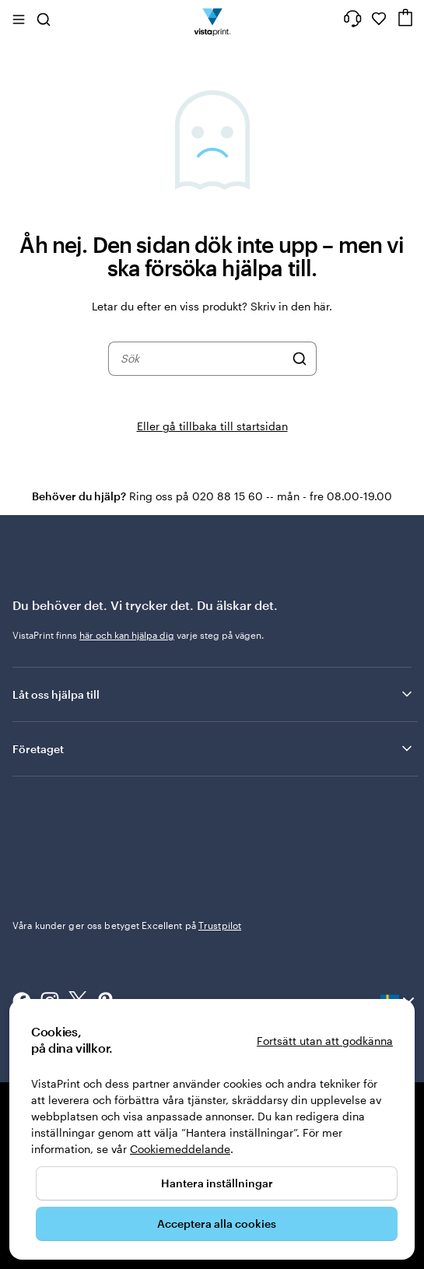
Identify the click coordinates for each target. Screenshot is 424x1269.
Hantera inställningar (217, 1183)
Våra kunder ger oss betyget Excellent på (126, 925)
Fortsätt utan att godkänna (325, 1040)
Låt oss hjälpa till (213, 694)
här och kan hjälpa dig (126, 634)
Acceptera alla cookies (216, 1223)
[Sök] (300, 359)
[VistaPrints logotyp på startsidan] (212, 18)
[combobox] (202, 358)
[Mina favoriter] (379, 18)
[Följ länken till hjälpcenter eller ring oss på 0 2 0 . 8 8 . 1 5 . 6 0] (352, 19)
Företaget (213, 748)
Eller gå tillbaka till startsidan (212, 426)
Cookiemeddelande (180, 1148)
